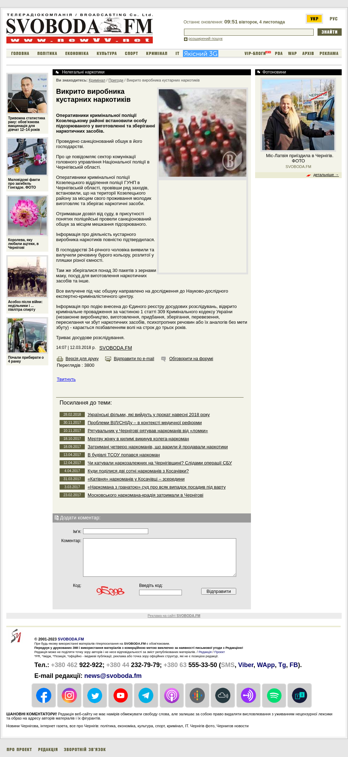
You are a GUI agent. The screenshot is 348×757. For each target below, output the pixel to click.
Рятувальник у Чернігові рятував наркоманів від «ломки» (148, 430)
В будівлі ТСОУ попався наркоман (124, 454)
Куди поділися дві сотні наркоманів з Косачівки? (138, 471)
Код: (77, 585)
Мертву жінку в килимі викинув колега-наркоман (138, 438)
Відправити (218, 591)
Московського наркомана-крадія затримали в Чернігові (145, 495)
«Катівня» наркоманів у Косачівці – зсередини (136, 479)
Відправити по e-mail (134, 358)
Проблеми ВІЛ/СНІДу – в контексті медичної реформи (145, 422)
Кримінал (97, 80)
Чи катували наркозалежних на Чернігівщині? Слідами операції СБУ (160, 462)
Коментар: (71, 540)
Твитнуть (66, 379)
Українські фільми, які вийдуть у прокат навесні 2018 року (149, 414)
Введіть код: (151, 585)
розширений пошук (206, 38)
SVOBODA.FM (115, 348)
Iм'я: (77, 531)
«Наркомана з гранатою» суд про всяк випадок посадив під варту (157, 487)
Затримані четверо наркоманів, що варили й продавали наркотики (158, 446)
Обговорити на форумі (191, 358)
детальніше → (326, 175)
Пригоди (116, 80)
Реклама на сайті (174, 616)
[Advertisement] (202, 226)
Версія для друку (82, 358)
